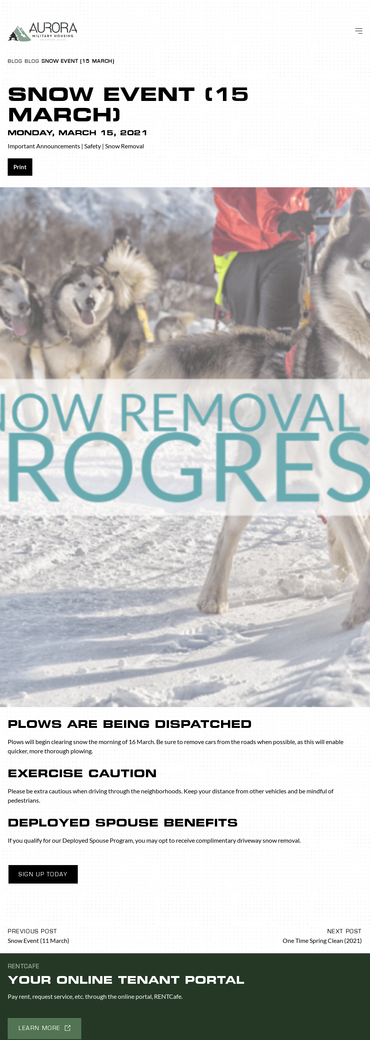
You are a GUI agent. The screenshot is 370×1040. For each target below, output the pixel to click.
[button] (44, 1028)
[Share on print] (20, 167)
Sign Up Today (43, 874)
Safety (92, 146)
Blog (15, 61)
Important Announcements (44, 146)
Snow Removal (124, 146)
